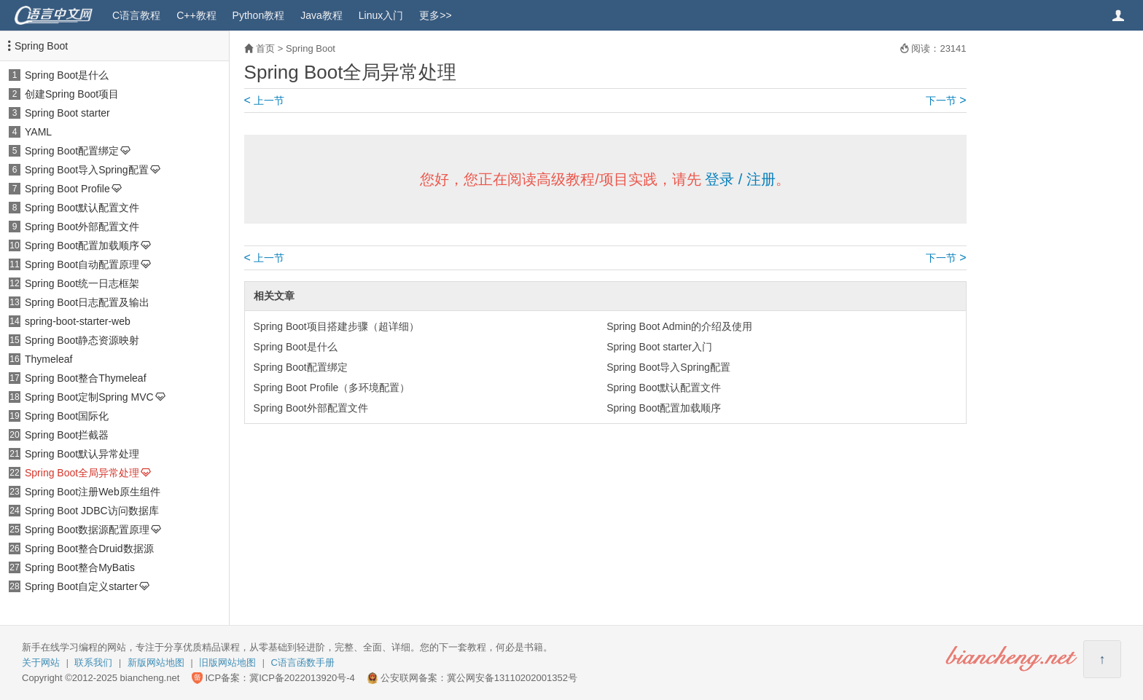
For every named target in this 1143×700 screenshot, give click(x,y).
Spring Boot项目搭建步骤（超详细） (336, 326)
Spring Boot (41, 46)
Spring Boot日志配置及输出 (87, 302)
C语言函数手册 (303, 662)
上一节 (264, 100)
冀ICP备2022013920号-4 (302, 677)
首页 (265, 48)
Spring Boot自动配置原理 (82, 264)
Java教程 (321, 15)
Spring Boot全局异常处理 (82, 473)
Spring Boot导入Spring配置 (87, 170)
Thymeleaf (48, 359)
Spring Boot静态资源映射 (82, 340)
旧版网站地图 (227, 662)
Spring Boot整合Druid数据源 (89, 548)
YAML (38, 132)
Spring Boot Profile (67, 188)
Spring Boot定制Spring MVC (89, 397)
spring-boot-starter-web (77, 321)
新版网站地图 (156, 662)
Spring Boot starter (67, 113)
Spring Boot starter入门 (659, 347)
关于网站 (41, 662)
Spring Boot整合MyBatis (80, 567)
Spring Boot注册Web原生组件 (92, 492)
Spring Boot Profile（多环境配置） (332, 387)
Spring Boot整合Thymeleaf (86, 378)
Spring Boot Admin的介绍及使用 (679, 326)
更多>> (435, 15)
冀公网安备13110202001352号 (512, 677)
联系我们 (93, 662)
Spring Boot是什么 (67, 75)
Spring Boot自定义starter (81, 586)
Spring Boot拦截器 (67, 435)
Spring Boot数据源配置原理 (87, 529)
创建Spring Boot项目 (72, 94)
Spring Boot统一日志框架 (82, 283)
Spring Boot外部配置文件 (82, 226)
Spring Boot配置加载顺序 (82, 245)
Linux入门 (381, 15)
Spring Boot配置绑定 (72, 151)
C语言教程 (136, 15)
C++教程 (196, 15)
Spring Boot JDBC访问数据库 (92, 510)
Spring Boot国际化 (67, 416)
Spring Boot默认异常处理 (82, 454)
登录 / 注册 (740, 179)
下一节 (946, 100)
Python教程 (259, 15)
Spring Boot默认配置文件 (82, 207)
